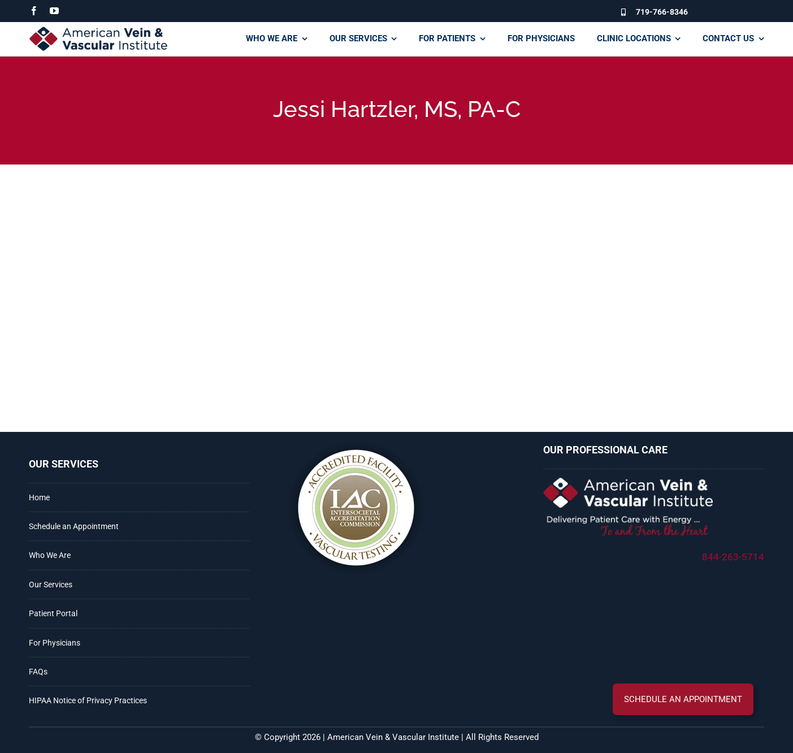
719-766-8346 (662, 11)
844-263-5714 (733, 556)
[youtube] (54, 10)
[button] (683, 699)
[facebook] (33, 10)
